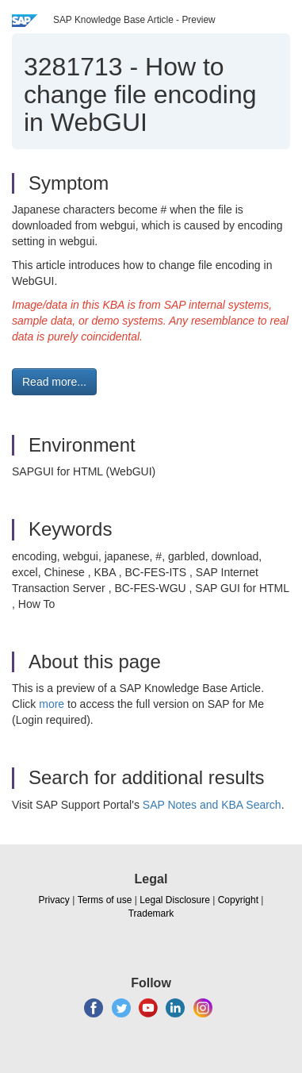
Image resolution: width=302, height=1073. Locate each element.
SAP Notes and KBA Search (212, 804)
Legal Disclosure (175, 900)
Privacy (54, 900)
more (51, 704)
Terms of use (105, 900)
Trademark (151, 913)
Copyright (238, 900)
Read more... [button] (54, 381)
